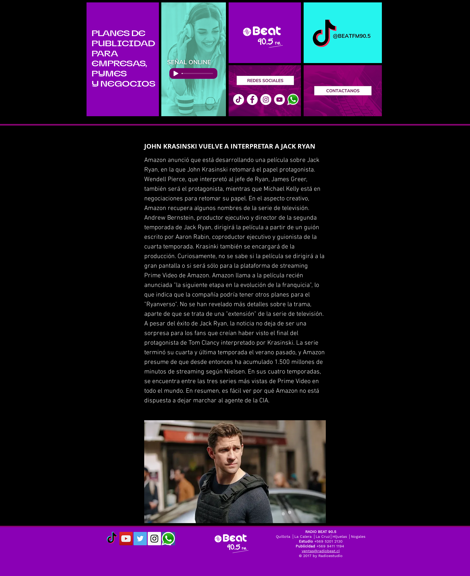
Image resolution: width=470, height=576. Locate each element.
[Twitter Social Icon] (140, 538)
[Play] (176, 73)
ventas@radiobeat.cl (321, 551)
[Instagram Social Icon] (154, 538)
